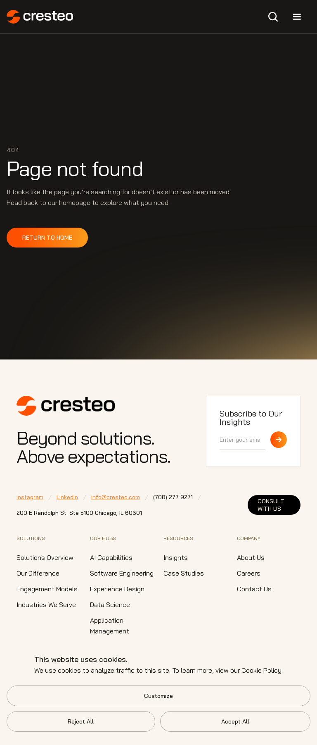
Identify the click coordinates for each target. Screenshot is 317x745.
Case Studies (183, 573)
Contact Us (254, 589)
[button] (273, 17)
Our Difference (38, 573)
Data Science (110, 604)
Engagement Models (47, 589)
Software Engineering (122, 573)
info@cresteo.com (115, 497)
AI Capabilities (111, 557)
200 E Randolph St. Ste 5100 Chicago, (79, 512)
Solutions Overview (45, 557)
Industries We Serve (46, 604)
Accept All (235, 721)
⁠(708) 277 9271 (173, 497)
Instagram (30, 497)
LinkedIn (67, 497)
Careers (248, 573)
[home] (40, 17)
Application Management (109, 625)
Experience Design (117, 589)
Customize (158, 696)
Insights (175, 557)
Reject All (81, 721)
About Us (251, 557)
